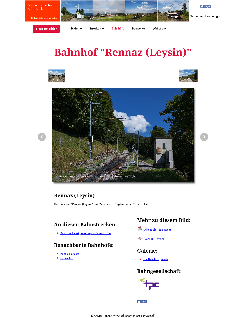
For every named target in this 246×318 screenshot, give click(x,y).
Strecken (95, 29)
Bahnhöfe (118, 29)
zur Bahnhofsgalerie (155, 259)
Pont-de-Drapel (69, 253)
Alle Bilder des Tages (157, 229)
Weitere (158, 29)
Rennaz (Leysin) (154, 239)
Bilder (74, 29)
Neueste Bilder (46, 29)
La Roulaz (66, 258)
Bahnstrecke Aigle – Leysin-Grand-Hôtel (85, 233)
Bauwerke (138, 29)
